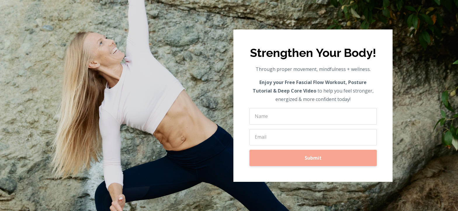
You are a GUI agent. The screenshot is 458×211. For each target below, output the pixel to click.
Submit (313, 158)
